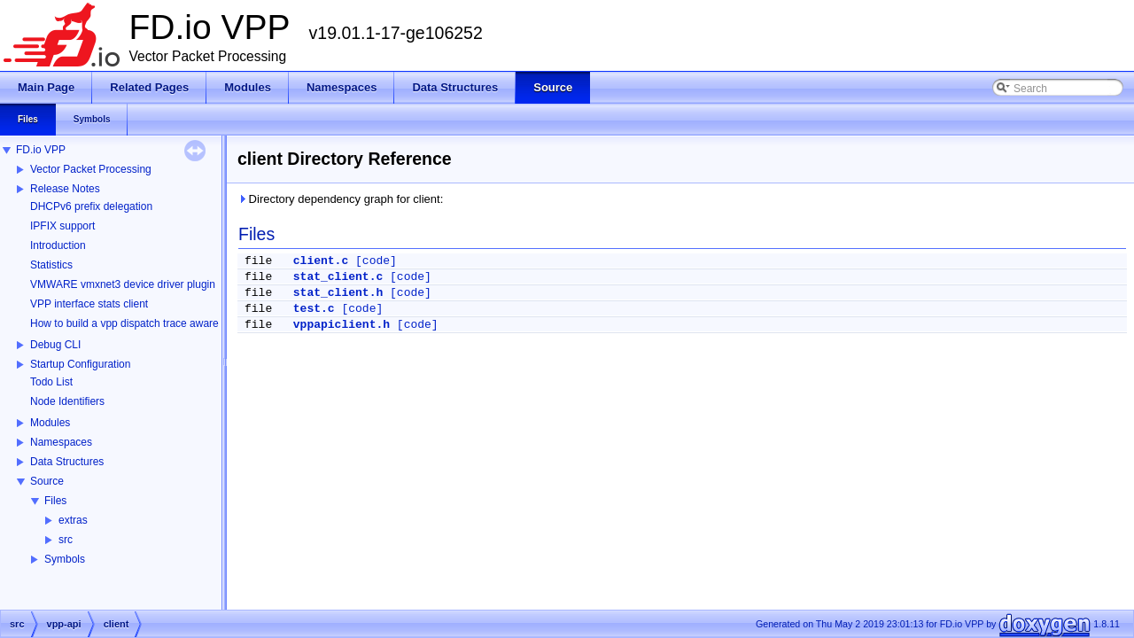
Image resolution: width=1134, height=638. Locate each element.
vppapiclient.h (341, 324)
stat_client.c (338, 277)
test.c (314, 308)
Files (55, 500)
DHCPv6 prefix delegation (91, 206)
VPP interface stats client (89, 304)
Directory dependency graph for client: (340, 199)
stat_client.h (338, 293)
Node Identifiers (67, 401)
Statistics (51, 265)
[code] (376, 261)
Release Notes (65, 189)
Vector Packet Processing (90, 169)
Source (47, 481)
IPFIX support (62, 226)
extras (73, 520)
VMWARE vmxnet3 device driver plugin (122, 284)
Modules (50, 422)
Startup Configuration (80, 364)
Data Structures (67, 461)
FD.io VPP (41, 150)
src (65, 539)
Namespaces (61, 442)
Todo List (51, 382)
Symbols (64, 559)
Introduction (58, 245)
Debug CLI (55, 344)
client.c (320, 261)
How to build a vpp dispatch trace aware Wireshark (149, 323)
